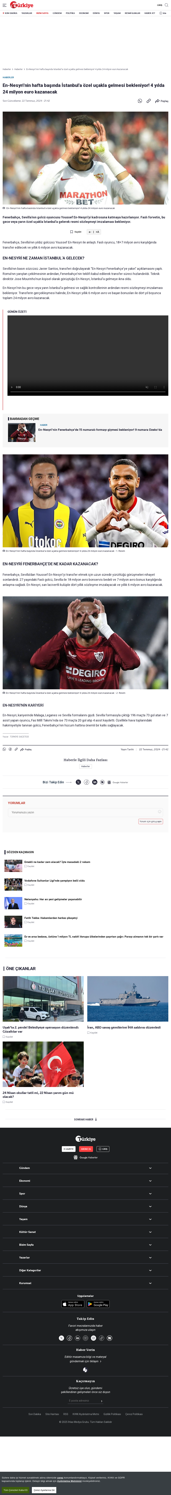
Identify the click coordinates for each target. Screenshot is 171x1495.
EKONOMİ (84, 13)
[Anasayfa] (85, 1139)
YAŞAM (117, 13)
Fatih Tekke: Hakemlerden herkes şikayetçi (50, 918)
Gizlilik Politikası (112, 1414)
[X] (78, 782)
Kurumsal (25, 1283)
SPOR (106, 13)
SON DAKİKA (11, 13)
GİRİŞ (159, 5)
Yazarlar (24, 1257)
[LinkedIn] (94, 782)
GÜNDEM (57, 13)
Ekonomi (24, 1180)
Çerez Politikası (134, 1414)
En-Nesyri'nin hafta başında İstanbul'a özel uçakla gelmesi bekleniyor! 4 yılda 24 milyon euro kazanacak (77, 69)
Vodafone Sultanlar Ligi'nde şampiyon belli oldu (54, 880)
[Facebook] (86, 782)
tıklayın (94, 1361)
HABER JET (149, 13)
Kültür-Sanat (27, 1232)
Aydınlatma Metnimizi (69, 1484)
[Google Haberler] (117, 782)
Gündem (24, 1168)
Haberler (8, 77)
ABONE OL (86, 1149)
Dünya (23, 1206)
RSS (65, 1414)
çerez (60, 1481)
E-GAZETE (69, 1149)
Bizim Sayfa (26, 1244)
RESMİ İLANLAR (132, 13)
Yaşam (23, 1219)
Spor (22, 1193)
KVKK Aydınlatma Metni (86, 1414)
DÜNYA (96, 13)
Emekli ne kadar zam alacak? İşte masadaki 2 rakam (57, 862)
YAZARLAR (27, 13)
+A (97, 231)
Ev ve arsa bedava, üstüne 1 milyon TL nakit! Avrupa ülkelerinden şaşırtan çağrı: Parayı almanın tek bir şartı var (93, 936)
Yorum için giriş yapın (151, 821)
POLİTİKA (70, 13)
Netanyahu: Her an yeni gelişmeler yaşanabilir (53, 899)
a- (90, 231)
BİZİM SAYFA (42, 13)
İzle (164, 13)
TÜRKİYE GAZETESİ (19, 737)
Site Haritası (52, 1414)
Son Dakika (34, 1414)
